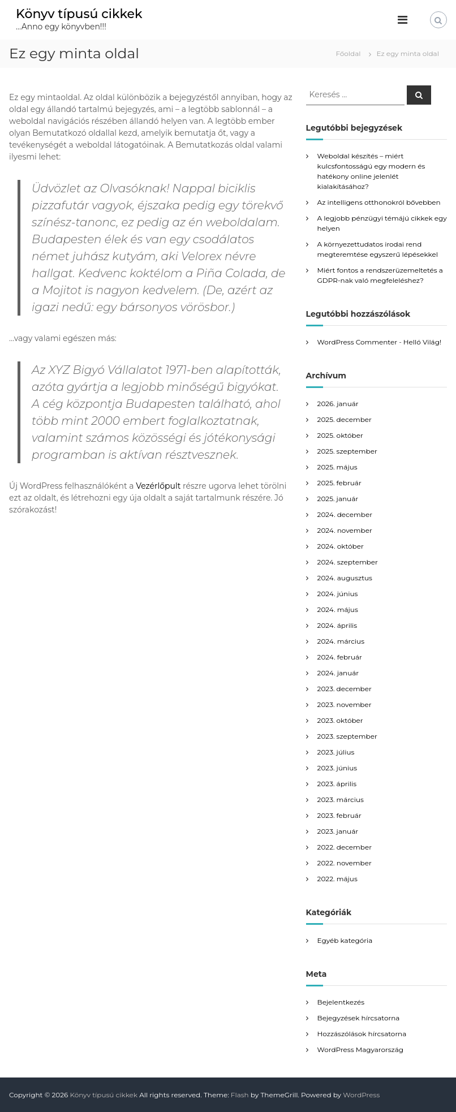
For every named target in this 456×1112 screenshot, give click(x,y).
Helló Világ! (422, 342)
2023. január (337, 831)
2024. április (337, 625)
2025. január (337, 498)
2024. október (340, 546)
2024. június (337, 593)
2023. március (340, 799)
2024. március (340, 641)
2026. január (338, 403)
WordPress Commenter (357, 342)
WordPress (361, 1095)
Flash (240, 1095)
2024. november (344, 530)
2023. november (344, 704)
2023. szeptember (347, 736)
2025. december (344, 419)
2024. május (337, 609)
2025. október (340, 435)
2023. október (340, 720)
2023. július (336, 752)
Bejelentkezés (340, 1002)
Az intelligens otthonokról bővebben (379, 202)
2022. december (344, 847)
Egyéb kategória (345, 940)
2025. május (337, 467)
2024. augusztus (344, 578)
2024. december (344, 514)
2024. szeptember (347, 562)
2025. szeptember (347, 451)
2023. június (337, 768)
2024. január (338, 673)
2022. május (337, 878)
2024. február (339, 657)
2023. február (339, 815)
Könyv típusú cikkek (79, 13)
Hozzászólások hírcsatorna (362, 1033)
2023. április (336, 783)
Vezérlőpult (158, 486)
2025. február (339, 483)
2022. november (344, 863)
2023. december (344, 688)
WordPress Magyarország (360, 1049)
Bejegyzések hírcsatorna (358, 1018)
